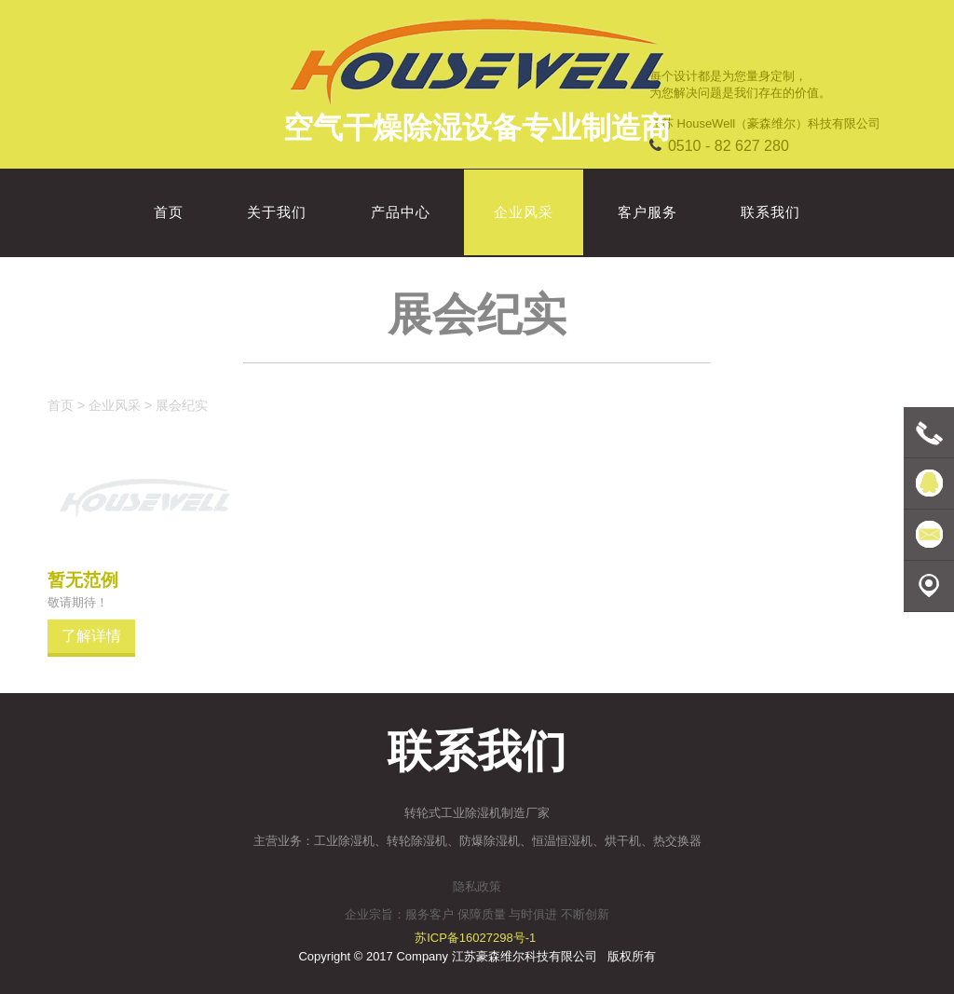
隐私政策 (477, 886)
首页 (61, 405)
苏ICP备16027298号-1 (475, 938)
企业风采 (115, 405)
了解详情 (91, 635)
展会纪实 (182, 405)
